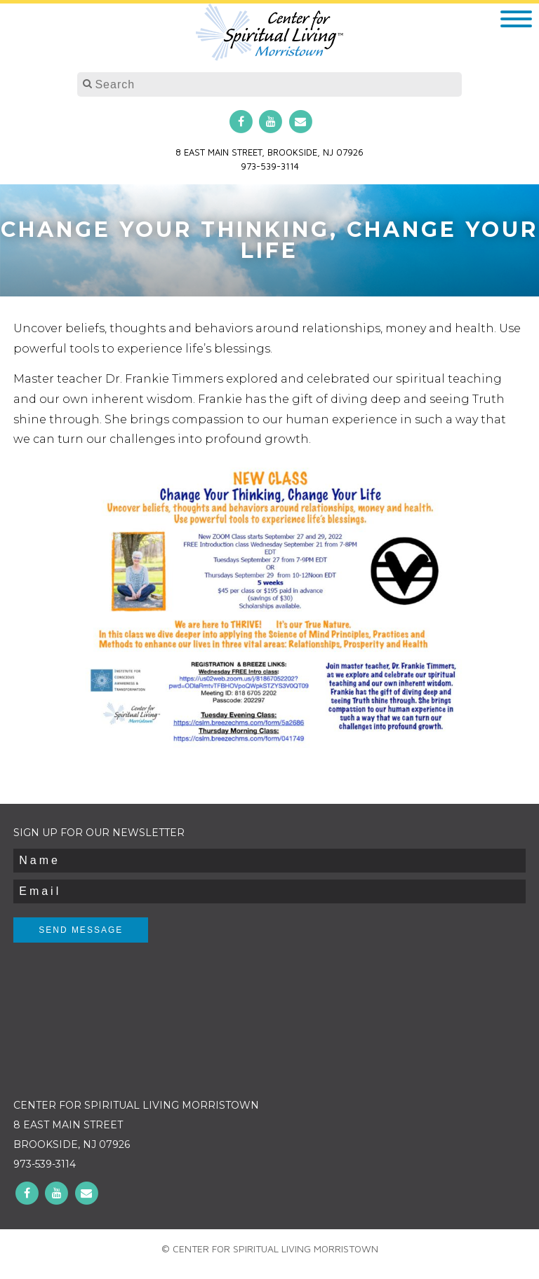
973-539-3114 (270, 166)
